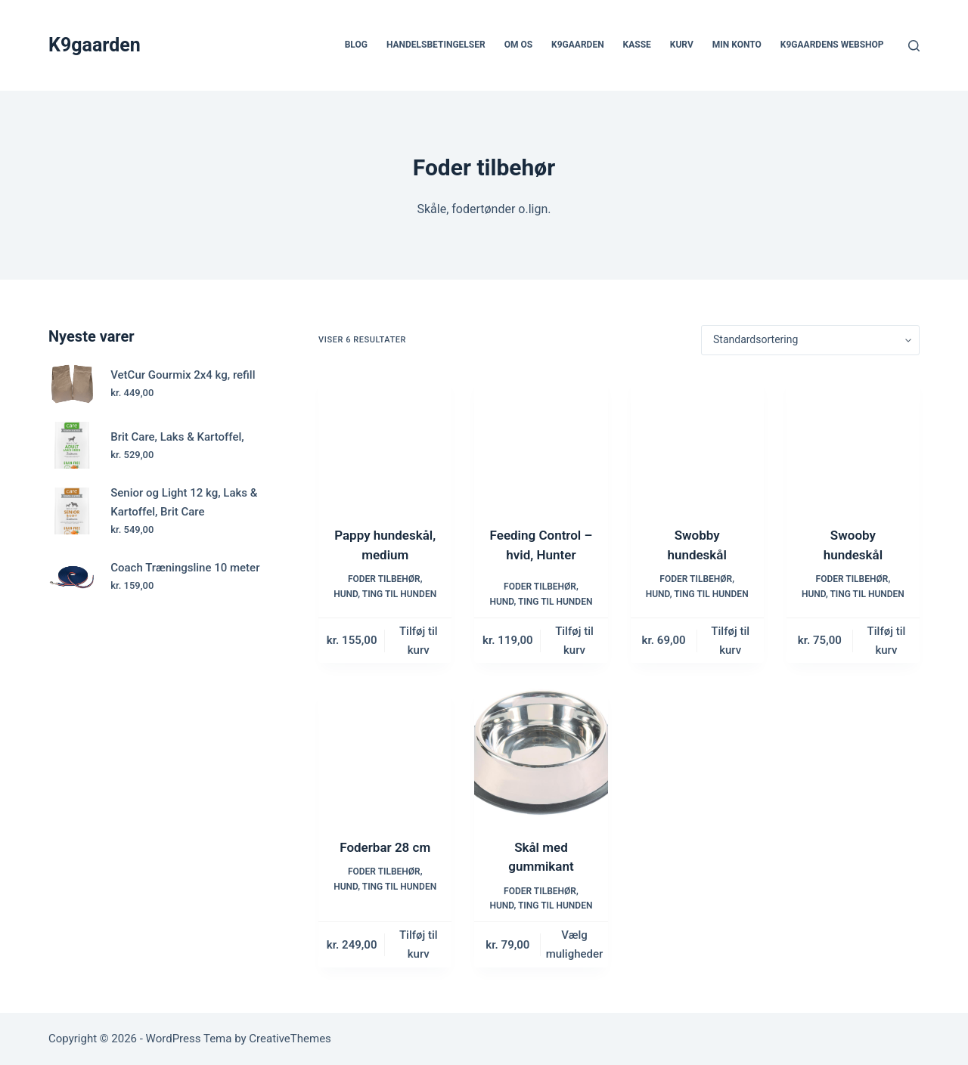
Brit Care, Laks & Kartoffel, (177, 437)
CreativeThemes (290, 1038)
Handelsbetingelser (436, 44)
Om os (518, 44)
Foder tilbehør (384, 579)
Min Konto (737, 44)
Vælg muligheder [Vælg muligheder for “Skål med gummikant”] (574, 944)
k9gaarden (577, 44)
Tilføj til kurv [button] (418, 640)
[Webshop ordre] (810, 340)
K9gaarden (94, 45)
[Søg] (914, 45)
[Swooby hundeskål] (853, 440)
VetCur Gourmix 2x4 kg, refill (182, 375)
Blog (356, 44)
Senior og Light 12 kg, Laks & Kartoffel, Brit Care (183, 502)
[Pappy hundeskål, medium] (384, 440)
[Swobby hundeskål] (697, 440)
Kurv (681, 44)
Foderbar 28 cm (385, 847)
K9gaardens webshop (832, 44)
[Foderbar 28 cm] (384, 752)
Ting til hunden (399, 594)
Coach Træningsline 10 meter (184, 567)
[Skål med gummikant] (540, 752)
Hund (346, 594)
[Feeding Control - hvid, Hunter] (540, 440)
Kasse (637, 44)
